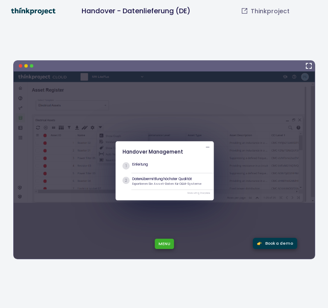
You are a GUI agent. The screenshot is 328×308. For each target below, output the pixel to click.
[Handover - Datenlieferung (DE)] (164, 159)
